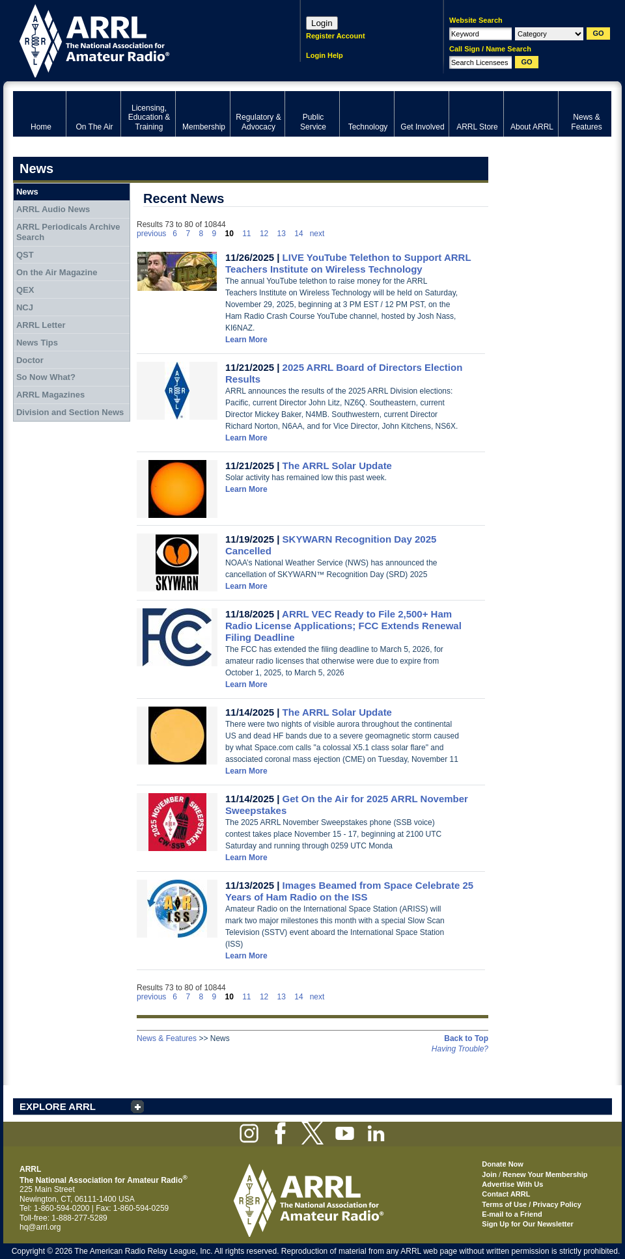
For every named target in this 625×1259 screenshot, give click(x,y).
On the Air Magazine (56, 272)
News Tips (37, 342)
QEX (25, 290)
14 (298, 233)
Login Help (324, 55)
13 (281, 233)
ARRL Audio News (53, 209)
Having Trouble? (460, 1048)
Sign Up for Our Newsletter (528, 1224)
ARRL (139, 39)
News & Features (167, 1038)
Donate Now (502, 1164)
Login (322, 23)
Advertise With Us (512, 1184)
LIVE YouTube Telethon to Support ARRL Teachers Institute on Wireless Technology (348, 263)
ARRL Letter (41, 325)
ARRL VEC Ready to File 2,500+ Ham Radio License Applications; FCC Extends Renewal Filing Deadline (343, 625)
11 (246, 233)
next (317, 233)
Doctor (30, 360)
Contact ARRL (506, 1194)
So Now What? (46, 377)
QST (25, 255)
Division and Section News (70, 412)
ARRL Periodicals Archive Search (68, 232)
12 (264, 233)
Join (489, 1174)
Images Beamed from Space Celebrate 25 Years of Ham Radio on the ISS (349, 891)
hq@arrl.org (40, 1227)
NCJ (24, 307)
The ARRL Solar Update (337, 465)
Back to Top (466, 1038)
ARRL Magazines (50, 394)
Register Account (335, 36)
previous (151, 233)
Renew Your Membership (545, 1174)
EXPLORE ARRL (58, 1106)
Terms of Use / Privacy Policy (531, 1204)
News (27, 191)
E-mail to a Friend (512, 1214)
